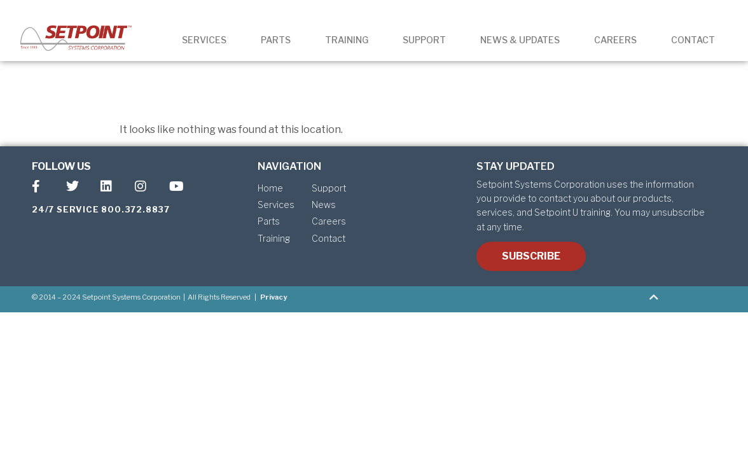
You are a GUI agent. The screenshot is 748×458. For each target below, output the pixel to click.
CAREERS (615, 39)
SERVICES (204, 39)
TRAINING (346, 39)
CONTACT (693, 39)
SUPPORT (424, 39)
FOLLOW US (61, 166)
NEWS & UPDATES (520, 39)
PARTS (276, 39)
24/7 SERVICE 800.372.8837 (101, 209)
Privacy (273, 297)
